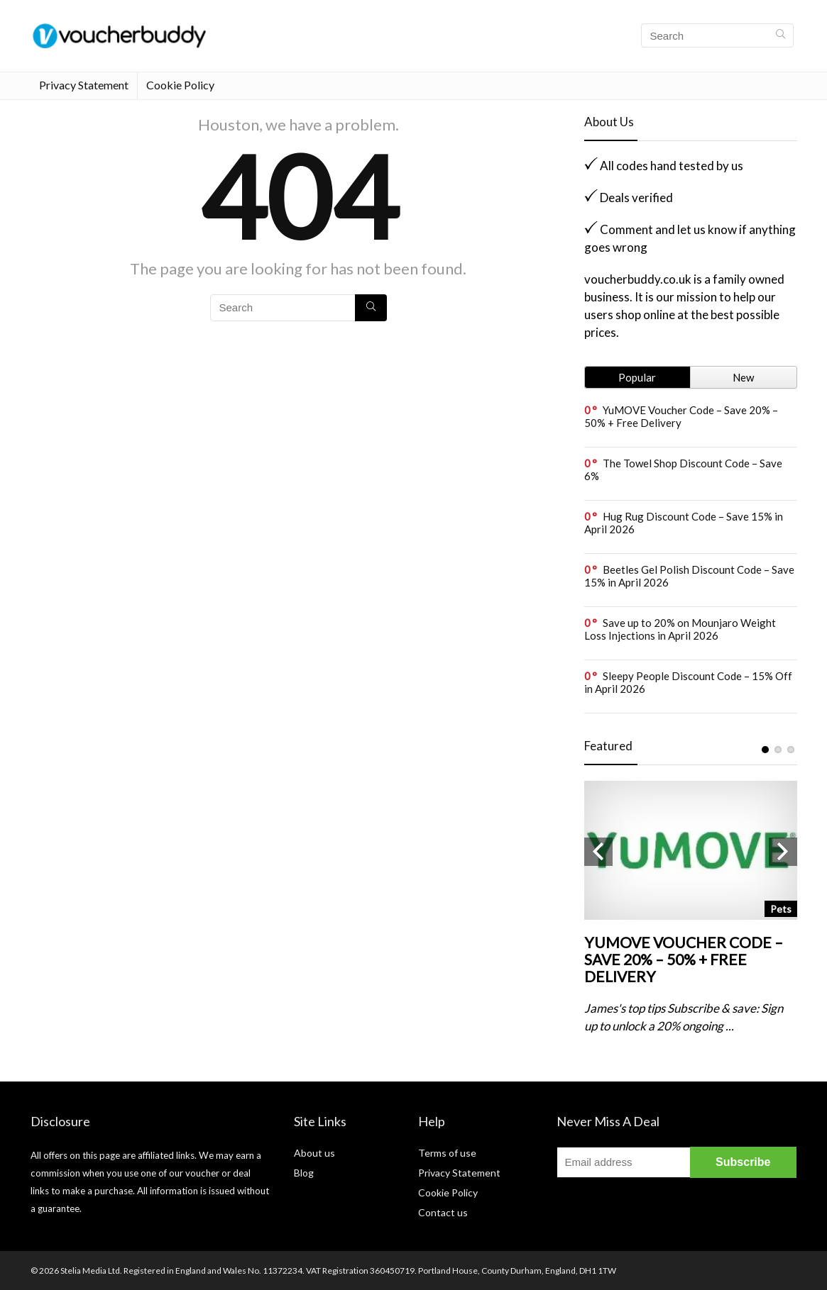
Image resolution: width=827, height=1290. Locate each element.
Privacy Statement (83, 84)
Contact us (443, 1212)
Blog (304, 1173)
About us (314, 1153)
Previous (598, 852)
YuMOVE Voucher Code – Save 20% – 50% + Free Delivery (681, 416)
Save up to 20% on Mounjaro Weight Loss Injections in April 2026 (680, 629)
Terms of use (447, 1153)
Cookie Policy (180, 84)
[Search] (780, 35)
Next (783, 852)
